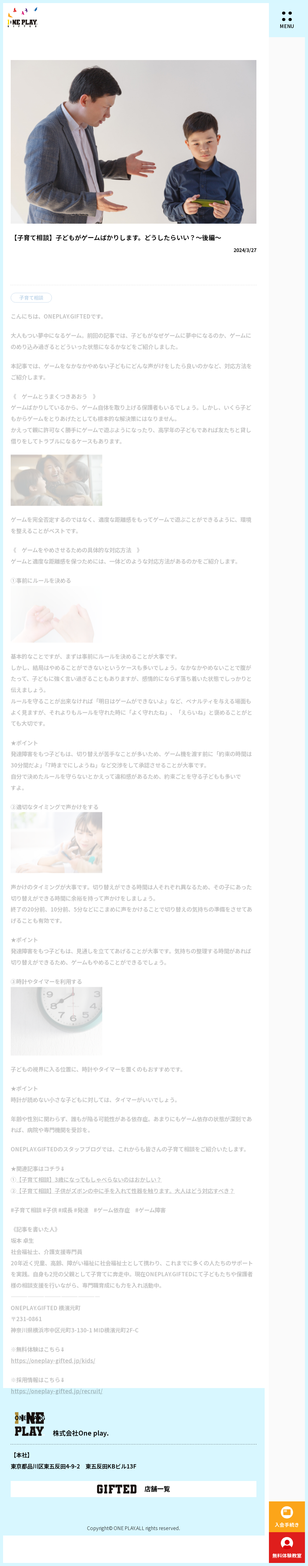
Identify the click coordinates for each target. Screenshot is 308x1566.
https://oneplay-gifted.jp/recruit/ (57, 1395)
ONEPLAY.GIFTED (22, 17)
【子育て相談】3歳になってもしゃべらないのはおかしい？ (89, 1184)
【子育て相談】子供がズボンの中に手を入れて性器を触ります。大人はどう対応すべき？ (125, 1195)
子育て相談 (31, 301)
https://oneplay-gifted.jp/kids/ (53, 1365)
